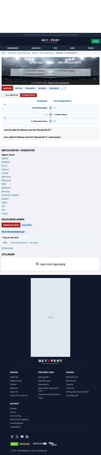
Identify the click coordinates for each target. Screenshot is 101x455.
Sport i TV (14, 391)
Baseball (5, 198)
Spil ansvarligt (29, 35)
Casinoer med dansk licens (49, 394)
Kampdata (7, 88)
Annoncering (15, 415)
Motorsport (6, 180)
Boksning (5, 191)
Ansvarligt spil (72, 395)
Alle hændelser (11, 95)
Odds (72, 48)
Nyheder (42, 88)
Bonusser (36, 48)
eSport (4, 202)
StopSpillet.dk (75, 35)
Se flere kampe (7, 248)
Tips (55, 48)
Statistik (18, 88)
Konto (96, 41)
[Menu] (3, 41)
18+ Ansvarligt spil (39, 450)
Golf (3, 206)
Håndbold (6, 161)
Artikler (13, 384)
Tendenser (54, 88)
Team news (30, 88)
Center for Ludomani (19, 395)
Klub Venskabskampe (46, 53)
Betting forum (72, 377)
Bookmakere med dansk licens (48, 389)
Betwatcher (71, 380)
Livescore (70, 388)
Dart (3, 209)
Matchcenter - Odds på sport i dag (18, 53)
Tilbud (40, 398)
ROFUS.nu (46, 35)
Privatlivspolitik (16, 423)
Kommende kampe (11, 225)
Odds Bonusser (44, 380)
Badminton (6, 176)
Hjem (4, 53)
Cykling (5, 172)
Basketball (6, 187)
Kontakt (13, 408)
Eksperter (14, 388)
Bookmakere (13, 48)
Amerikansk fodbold (10, 195)
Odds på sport (16, 380)
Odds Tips (14, 377)
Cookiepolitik (15, 426)
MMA (4, 184)
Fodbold (34, 53)
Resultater (27, 225)
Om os (12, 412)
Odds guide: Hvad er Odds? (77, 391)
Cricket (5, 213)
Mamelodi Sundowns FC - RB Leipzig (24, 242)
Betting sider (43, 377)
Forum (91, 48)
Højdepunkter (28, 95)
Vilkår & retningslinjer (19, 419)
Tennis (4, 165)
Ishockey (5, 169)
